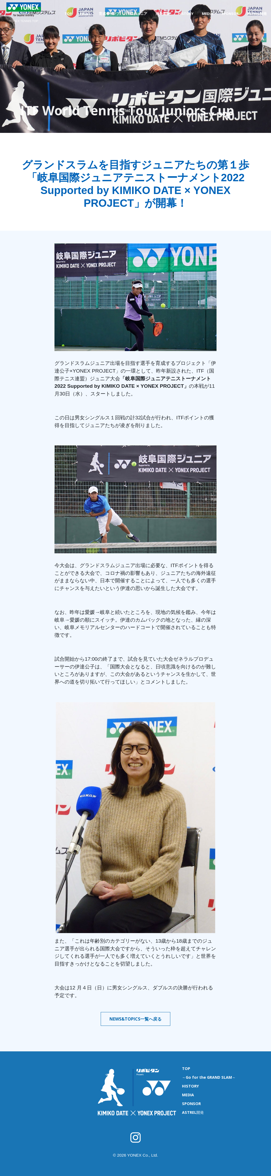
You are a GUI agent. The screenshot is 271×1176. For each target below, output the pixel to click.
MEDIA (207, 13)
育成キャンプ (109, 13)
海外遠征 (163, 13)
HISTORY (185, 13)
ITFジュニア (137, 13)
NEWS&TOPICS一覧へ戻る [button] (135, 1019)
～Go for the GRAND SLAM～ (209, 1077)
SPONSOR (230, 13)
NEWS (85, 13)
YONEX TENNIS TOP (23, 21)
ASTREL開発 (257, 13)
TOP (68, 13)
